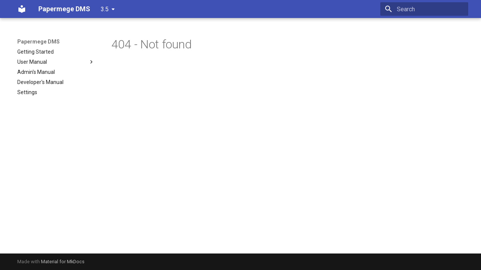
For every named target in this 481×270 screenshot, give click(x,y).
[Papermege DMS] (21, 9)
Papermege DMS (38, 42)
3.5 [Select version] (105, 9)
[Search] (424, 9)
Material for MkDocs (63, 261)
